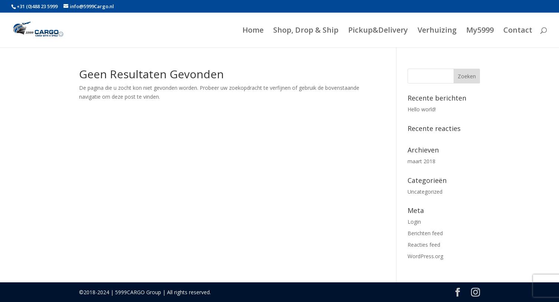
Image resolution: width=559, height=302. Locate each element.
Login (414, 221)
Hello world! (422, 109)
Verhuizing (437, 31)
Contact (517, 31)
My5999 (480, 31)
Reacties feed (424, 244)
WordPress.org (425, 256)
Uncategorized (425, 191)
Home (253, 31)
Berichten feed (425, 233)
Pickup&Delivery (378, 31)
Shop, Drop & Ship (306, 31)
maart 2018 (421, 161)
